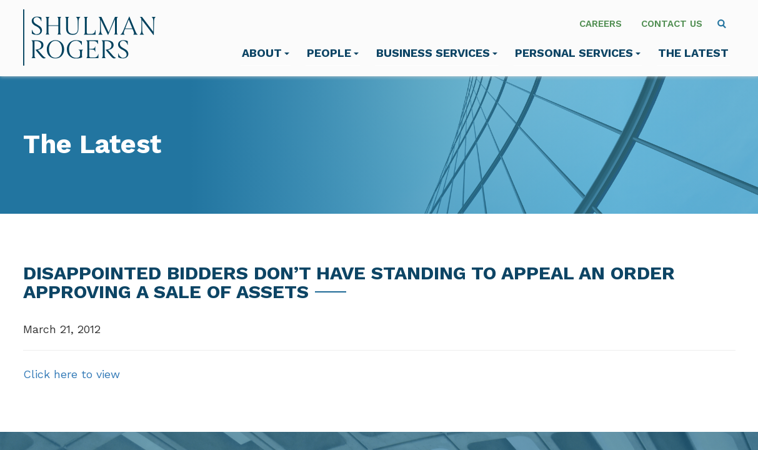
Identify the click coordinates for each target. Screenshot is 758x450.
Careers (600, 23)
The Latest (693, 52)
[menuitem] (721, 23)
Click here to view (71, 374)
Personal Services (578, 52)
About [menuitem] (265, 52)
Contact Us (671, 23)
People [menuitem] (333, 52)
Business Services (436, 52)
